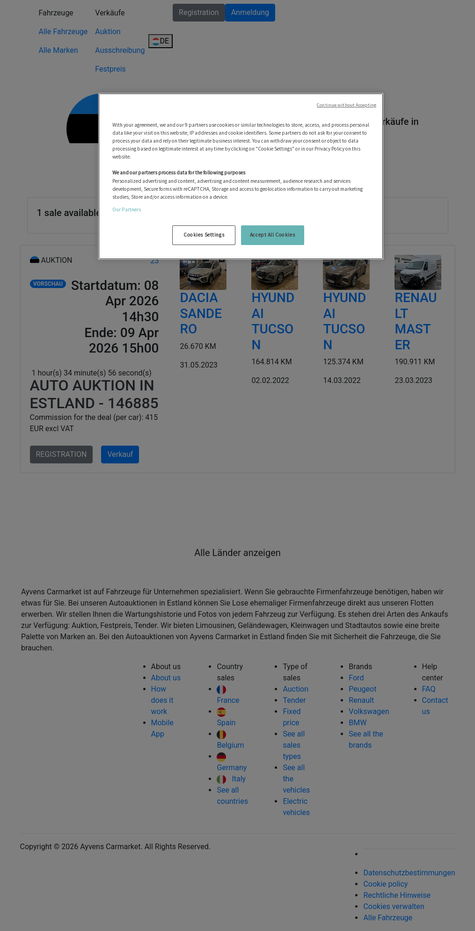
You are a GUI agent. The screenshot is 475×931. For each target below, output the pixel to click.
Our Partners (126, 209)
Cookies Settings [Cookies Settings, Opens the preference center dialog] (203, 234)
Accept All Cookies (272, 234)
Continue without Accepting (346, 105)
